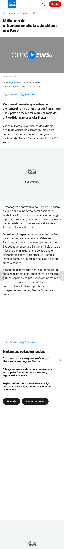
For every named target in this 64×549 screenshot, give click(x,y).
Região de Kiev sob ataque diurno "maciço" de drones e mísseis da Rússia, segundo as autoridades (27, 386)
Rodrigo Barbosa (14, 82)
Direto (55, 4)
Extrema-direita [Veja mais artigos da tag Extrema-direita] (35, 401)
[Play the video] (32, 55)
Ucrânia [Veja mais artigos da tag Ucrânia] (11, 401)
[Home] (4, 13)
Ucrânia (34, 13)
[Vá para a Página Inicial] (12, 4)
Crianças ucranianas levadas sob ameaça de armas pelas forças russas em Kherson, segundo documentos (27, 372)
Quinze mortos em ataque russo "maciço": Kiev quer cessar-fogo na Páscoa (26, 360)
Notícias (12, 13)
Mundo (23, 13)
